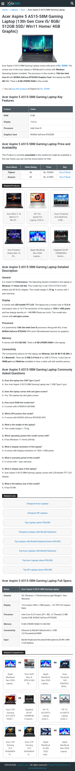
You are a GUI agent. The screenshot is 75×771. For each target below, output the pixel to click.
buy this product (19, 89)
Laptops (14, 10)
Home (5, 10)
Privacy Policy (54, 765)
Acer (23, 10)
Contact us (41, 768)
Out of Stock (65, 172)
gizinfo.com (23, 765)
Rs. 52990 (45, 89)
